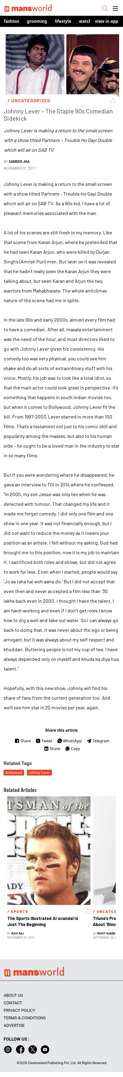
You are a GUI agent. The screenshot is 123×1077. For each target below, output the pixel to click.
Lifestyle (63, 21)
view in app (106, 21)
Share (23, 741)
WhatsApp (69, 741)
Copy (72, 748)
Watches (87, 21)
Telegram (98, 741)
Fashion (11, 21)
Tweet (44, 741)
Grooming (37, 21)
